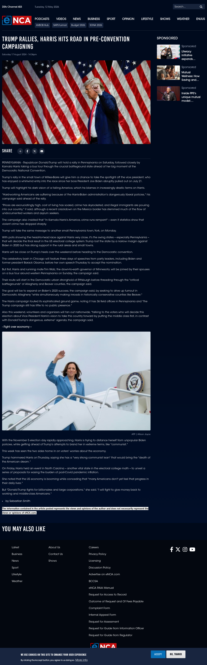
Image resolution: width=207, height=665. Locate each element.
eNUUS (200, 19)
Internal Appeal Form (102, 615)
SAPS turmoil (60, 25)
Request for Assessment (104, 622)
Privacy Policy (97, 554)
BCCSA (93, 581)
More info (81, 660)
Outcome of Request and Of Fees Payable (116, 601)
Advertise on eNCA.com (104, 574)
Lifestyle (147, 19)
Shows (165, 19)
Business (94, 19)
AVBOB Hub (42, 25)
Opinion (128, 19)
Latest (15, 547)
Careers (94, 547)
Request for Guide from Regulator (110, 635)
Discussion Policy (100, 568)
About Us (54, 547)
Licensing (95, 561)
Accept (158, 654)
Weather (183, 19)
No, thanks (176, 654)
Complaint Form (99, 608)
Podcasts (42, 19)
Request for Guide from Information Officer (116, 628)
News (77, 19)
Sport (111, 19)
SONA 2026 (96, 25)
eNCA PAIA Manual (101, 588)
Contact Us (55, 554)
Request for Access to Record (108, 594)
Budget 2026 (78, 25)
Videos (61, 19)
